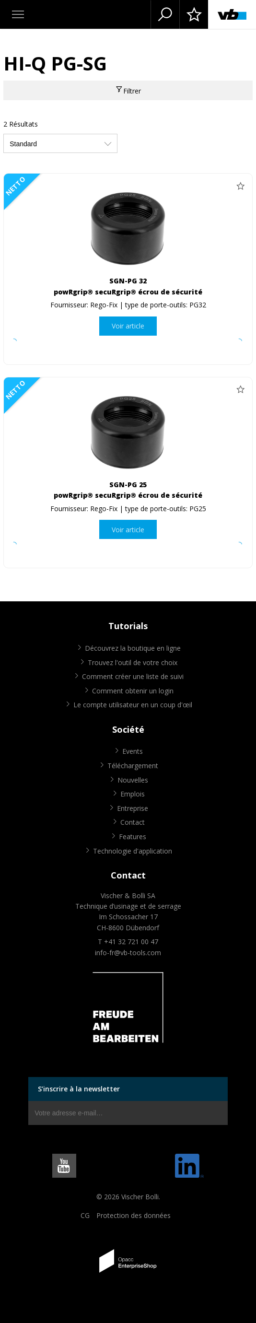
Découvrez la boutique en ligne (133, 648)
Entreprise (132, 808)
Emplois (132, 793)
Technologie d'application (132, 850)
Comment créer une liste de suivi (133, 676)
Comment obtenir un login (133, 690)
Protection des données (133, 1215)
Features (132, 836)
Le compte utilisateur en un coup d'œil (132, 704)
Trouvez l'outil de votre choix (132, 662)
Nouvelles (132, 779)
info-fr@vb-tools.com (128, 952)
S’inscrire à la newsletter (79, 1088)
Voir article (128, 325)
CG (85, 1215)
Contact (132, 822)
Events (132, 751)
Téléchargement (132, 765)
